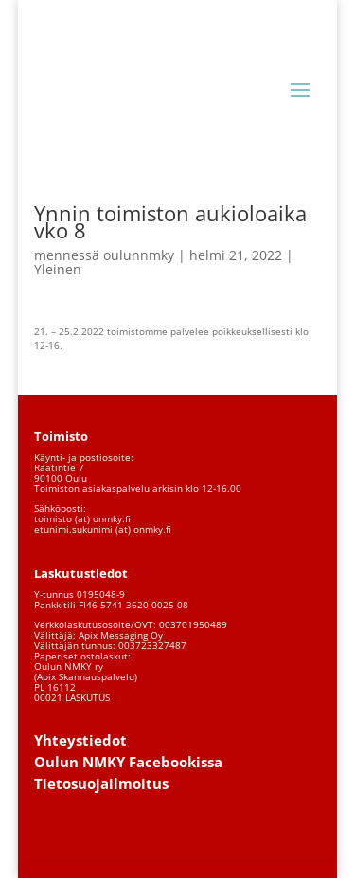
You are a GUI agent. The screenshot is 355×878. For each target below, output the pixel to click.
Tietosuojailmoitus (101, 783)
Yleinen (57, 269)
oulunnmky (138, 255)
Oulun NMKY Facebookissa (128, 761)
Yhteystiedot (80, 739)
